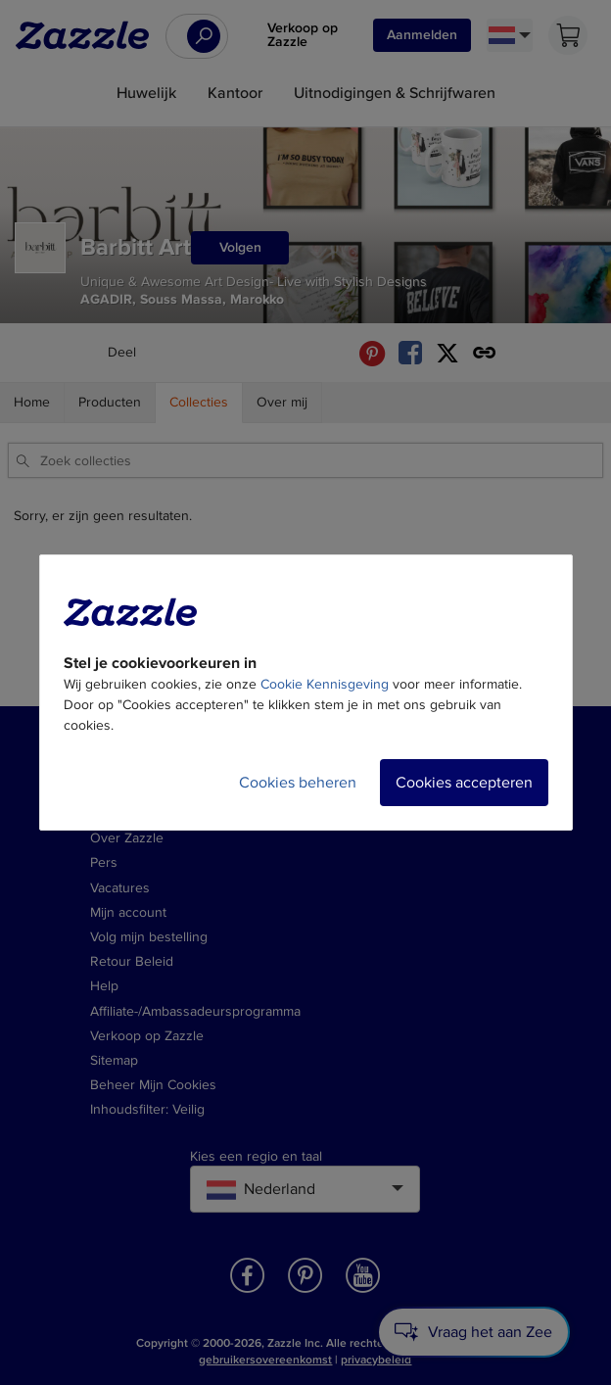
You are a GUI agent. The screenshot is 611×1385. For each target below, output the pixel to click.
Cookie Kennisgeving (324, 684)
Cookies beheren (297, 782)
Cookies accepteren (464, 782)
